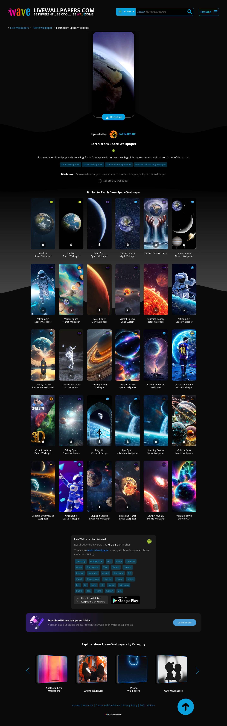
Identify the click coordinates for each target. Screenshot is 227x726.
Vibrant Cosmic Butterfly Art (184, 517)
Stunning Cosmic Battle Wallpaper (155, 320)
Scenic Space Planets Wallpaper (184, 255)
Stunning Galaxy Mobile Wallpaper (156, 517)
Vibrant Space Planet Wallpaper (71, 320)
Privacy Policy (129, 705)
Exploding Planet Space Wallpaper (127, 517)
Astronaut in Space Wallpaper (43, 320)
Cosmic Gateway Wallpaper (155, 386)
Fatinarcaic (122, 134)
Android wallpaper (98, 550)
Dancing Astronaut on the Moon (71, 386)
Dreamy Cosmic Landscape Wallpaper (43, 386)
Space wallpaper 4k (93, 164)
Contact (76, 705)
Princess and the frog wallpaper (150, 164)
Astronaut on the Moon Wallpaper (184, 386)
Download (113, 117)
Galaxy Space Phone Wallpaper (71, 451)
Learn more (185, 622)
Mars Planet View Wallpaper (99, 320)
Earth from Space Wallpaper (99, 255)
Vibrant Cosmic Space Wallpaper (127, 386)
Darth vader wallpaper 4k (119, 164)
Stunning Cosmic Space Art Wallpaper (99, 517)
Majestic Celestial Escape (99, 451)
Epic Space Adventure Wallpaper (127, 451)
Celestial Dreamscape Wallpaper (43, 517)
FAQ (142, 705)
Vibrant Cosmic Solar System (127, 320)
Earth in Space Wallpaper (43, 255)
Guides (151, 705)
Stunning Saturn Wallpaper (99, 386)
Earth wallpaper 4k (70, 164)
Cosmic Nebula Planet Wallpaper (43, 451)
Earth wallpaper (42, 28)
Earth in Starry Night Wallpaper (127, 255)
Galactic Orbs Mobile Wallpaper (184, 451)
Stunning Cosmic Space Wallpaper (155, 451)
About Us (88, 705)
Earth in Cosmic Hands (155, 253)
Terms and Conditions (108, 705)
